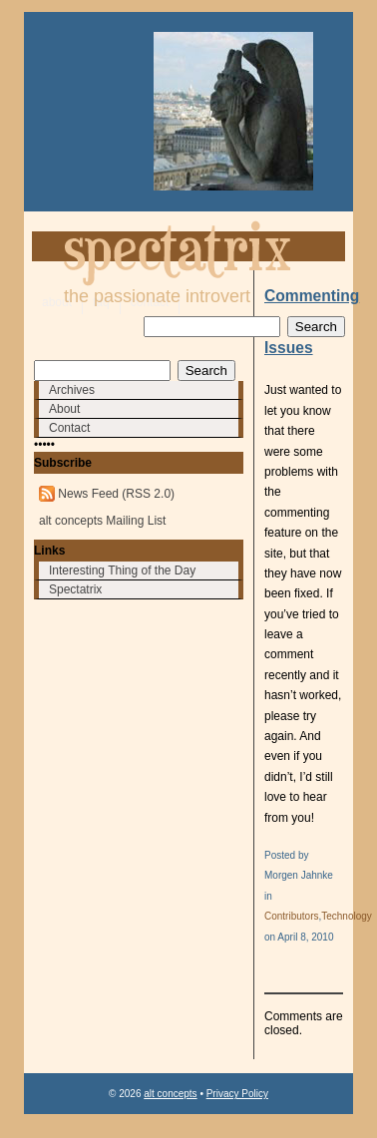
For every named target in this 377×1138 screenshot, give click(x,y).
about (57, 302)
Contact (69, 428)
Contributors (291, 916)
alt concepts (170, 1093)
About (64, 409)
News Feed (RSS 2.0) (116, 494)
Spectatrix (75, 589)
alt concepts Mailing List (102, 521)
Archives (72, 390)
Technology (346, 916)
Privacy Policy (237, 1093)
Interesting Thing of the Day (122, 570)
